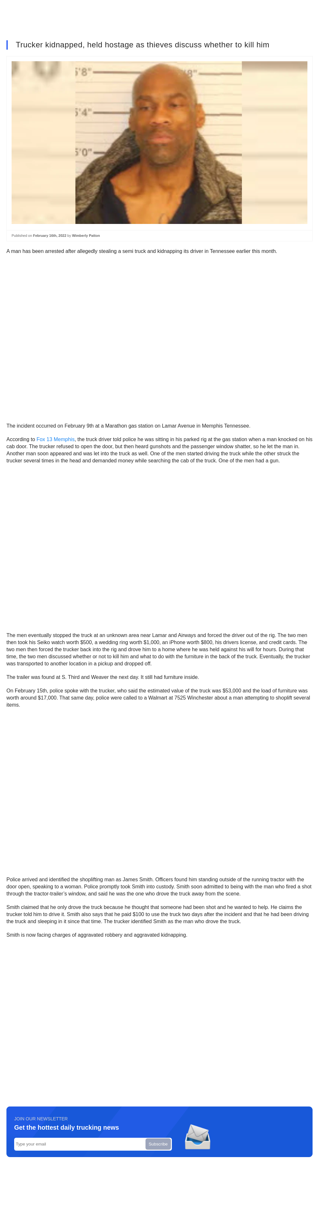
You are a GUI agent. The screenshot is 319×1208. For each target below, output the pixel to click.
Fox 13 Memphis (55, 439)
